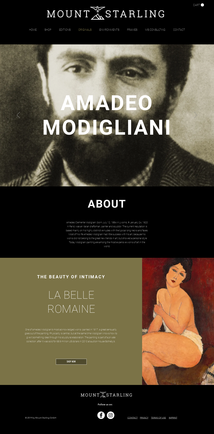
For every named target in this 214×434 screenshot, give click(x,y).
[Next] (195, 115)
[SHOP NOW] (71, 362)
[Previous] (18, 115)
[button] (198, 5)
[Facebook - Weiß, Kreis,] (101, 415)
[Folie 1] (107, 179)
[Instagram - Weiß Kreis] (110, 415)
